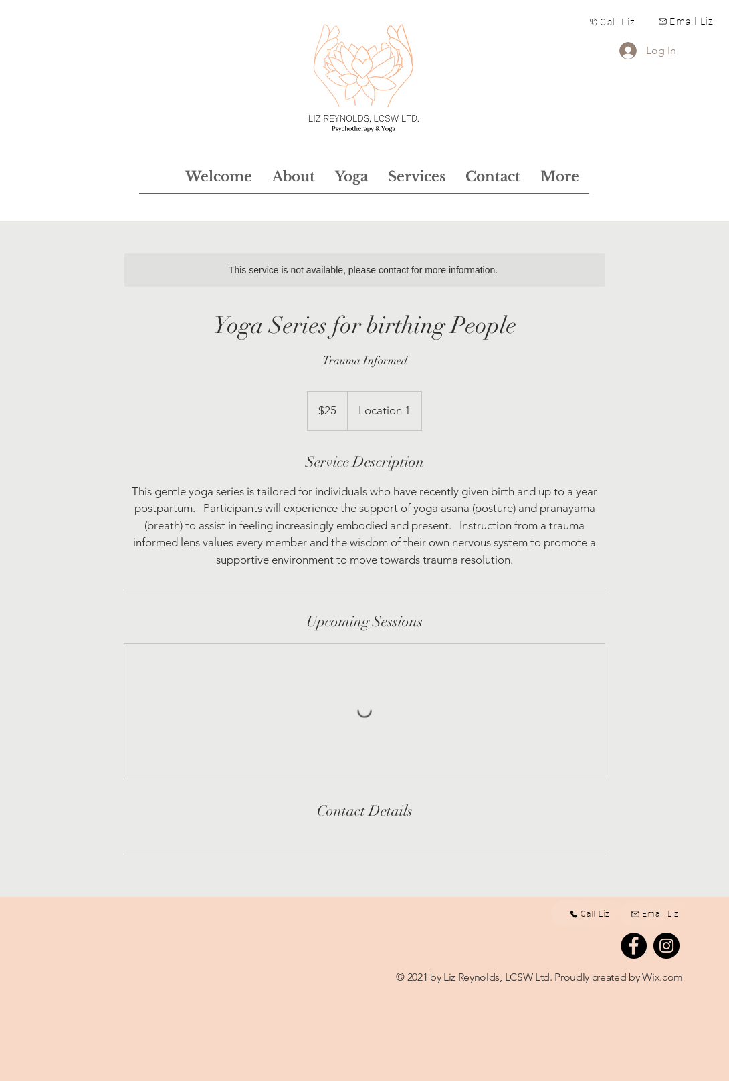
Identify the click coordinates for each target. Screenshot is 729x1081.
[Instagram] (666, 946)
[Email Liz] (686, 21)
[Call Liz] (612, 21)
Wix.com (662, 977)
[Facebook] (634, 946)
